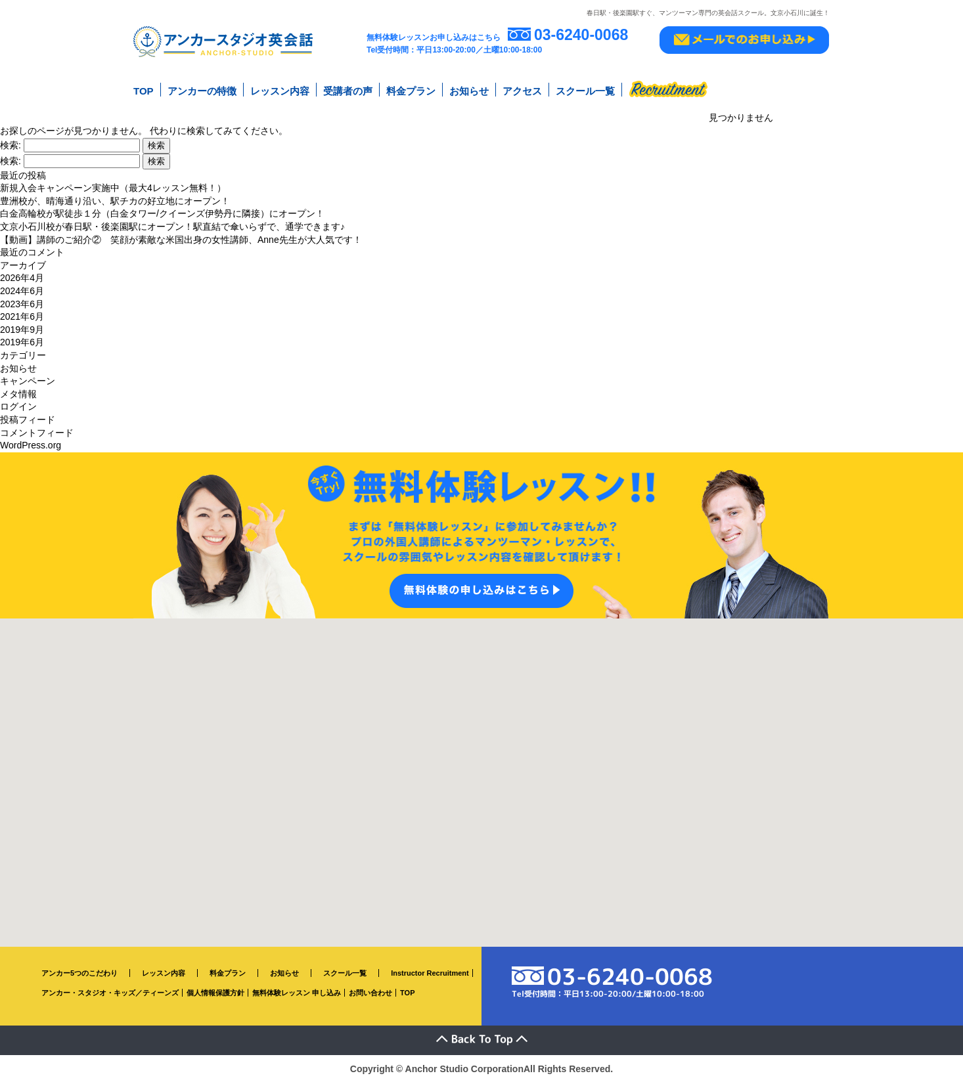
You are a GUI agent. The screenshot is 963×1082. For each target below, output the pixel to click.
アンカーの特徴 (202, 91)
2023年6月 (22, 303)
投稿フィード (27, 419)
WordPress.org (30, 445)
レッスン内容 (279, 91)
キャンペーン (27, 381)
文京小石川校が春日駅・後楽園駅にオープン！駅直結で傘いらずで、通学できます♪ (172, 226)
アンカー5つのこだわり (79, 972)
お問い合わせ (370, 993)
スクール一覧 (585, 91)
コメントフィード (37, 432)
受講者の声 (347, 91)
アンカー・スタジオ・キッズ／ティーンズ (110, 993)
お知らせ (469, 91)
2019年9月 (22, 329)
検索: (10, 144)
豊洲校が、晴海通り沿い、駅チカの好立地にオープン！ (115, 200)
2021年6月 (22, 316)
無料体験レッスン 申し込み (296, 993)
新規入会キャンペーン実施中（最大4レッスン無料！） (113, 188)
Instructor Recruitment (430, 972)
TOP (143, 91)
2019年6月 (22, 342)
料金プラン (411, 91)
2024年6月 (22, 291)
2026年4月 (22, 277)
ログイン (18, 406)
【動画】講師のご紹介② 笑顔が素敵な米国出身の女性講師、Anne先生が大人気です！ (181, 239)
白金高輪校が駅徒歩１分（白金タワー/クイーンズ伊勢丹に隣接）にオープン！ (162, 213)
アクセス (522, 91)
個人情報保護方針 (215, 993)
